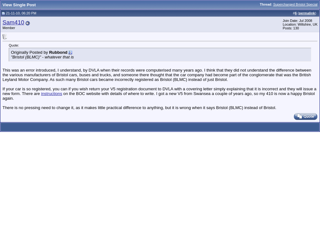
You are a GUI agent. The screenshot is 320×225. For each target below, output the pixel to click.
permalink (307, 13)
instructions (51, 93)
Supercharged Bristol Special (295, 4)
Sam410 (13, 22)
